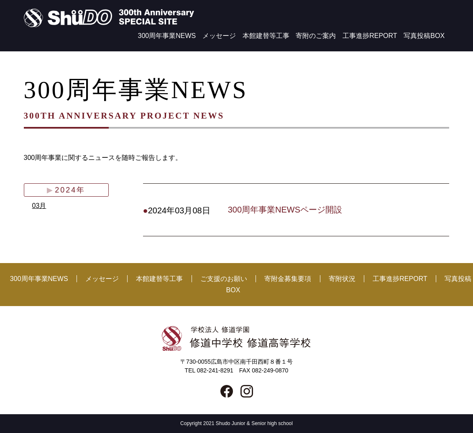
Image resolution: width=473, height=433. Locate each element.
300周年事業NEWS (167, 35)
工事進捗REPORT (370, 35)
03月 (39, 205)
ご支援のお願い (223, 278)
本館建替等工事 (266, 35)
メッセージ (219, 35)
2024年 (70, 190)
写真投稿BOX (424, 35)
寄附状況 (342, 278)
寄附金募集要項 (287, 278)
